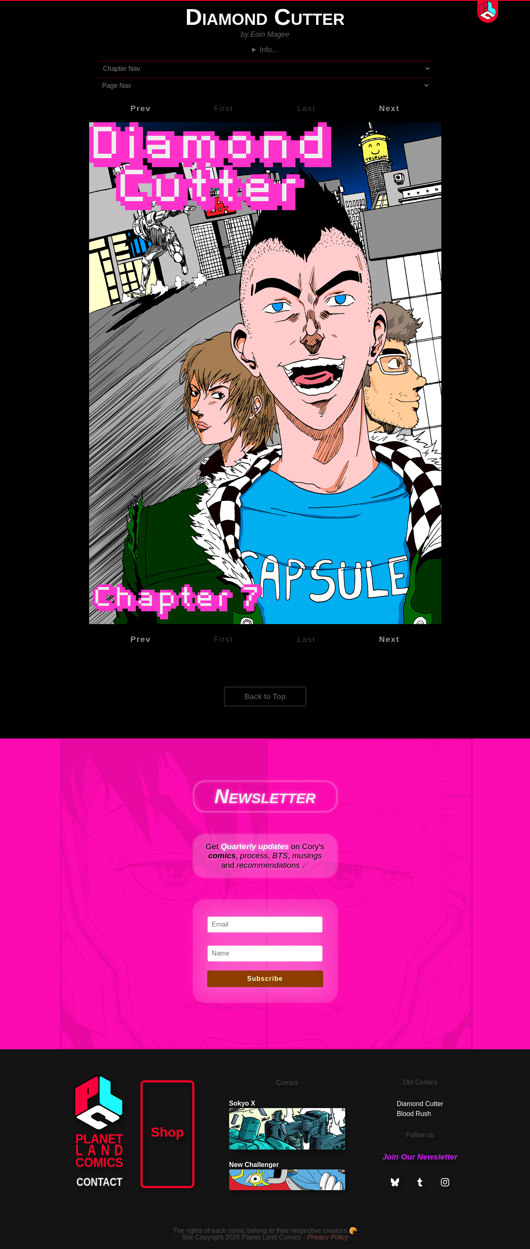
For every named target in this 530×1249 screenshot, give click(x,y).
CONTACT (99, 1182)
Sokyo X (287, 1125)
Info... (269, 50)
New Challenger (287, 1176)
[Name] (265, 953)
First (223, 108)
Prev (141, 108)
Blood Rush (414, 1113)
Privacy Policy (327, 1237)
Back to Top (265, 696)
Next (389, 108)
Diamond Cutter (420, 1103)
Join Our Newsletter (419, 1157)
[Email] (265, 924)
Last (306, 108)
